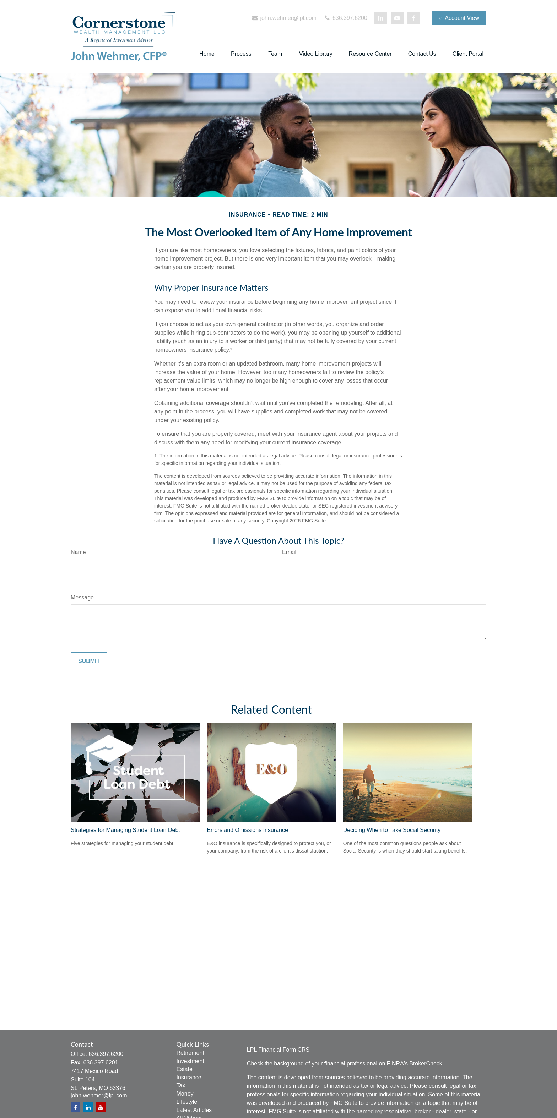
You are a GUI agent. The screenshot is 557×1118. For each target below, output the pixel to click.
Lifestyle (187, 1102)
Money (185, 1094)
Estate (185, 1069)
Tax (181, 1086)
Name (78, 552)
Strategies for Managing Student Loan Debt (125, 830)
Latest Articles (194, 1110)
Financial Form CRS (283, 1050)
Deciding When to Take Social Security (392, 830)
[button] (206, 54)
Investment (190, 1061)
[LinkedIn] (380, 18)
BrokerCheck (425, 1064)
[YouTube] (397, 18)
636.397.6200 (345, 18)
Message (82, 597)
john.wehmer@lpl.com (284, 18)
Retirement (190, 1053)
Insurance (189, 1077)
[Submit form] (89, 661)
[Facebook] (413, 18)
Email (289, 552)
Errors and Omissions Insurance (247, 830)
